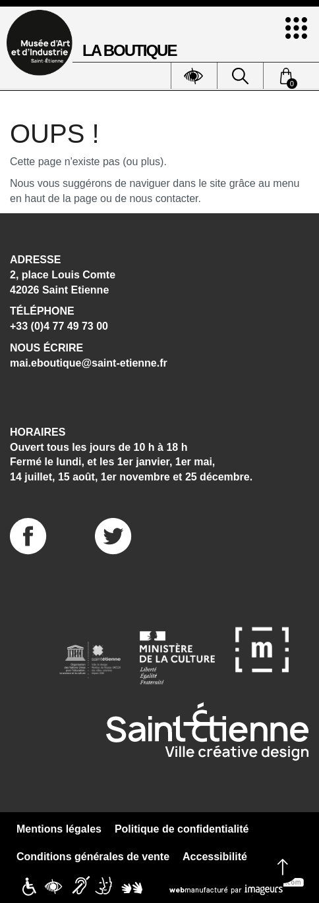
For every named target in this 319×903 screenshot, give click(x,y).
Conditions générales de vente (92, 856)
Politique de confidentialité (182, 829)
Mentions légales (59, 829)
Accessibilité (215, 856)
